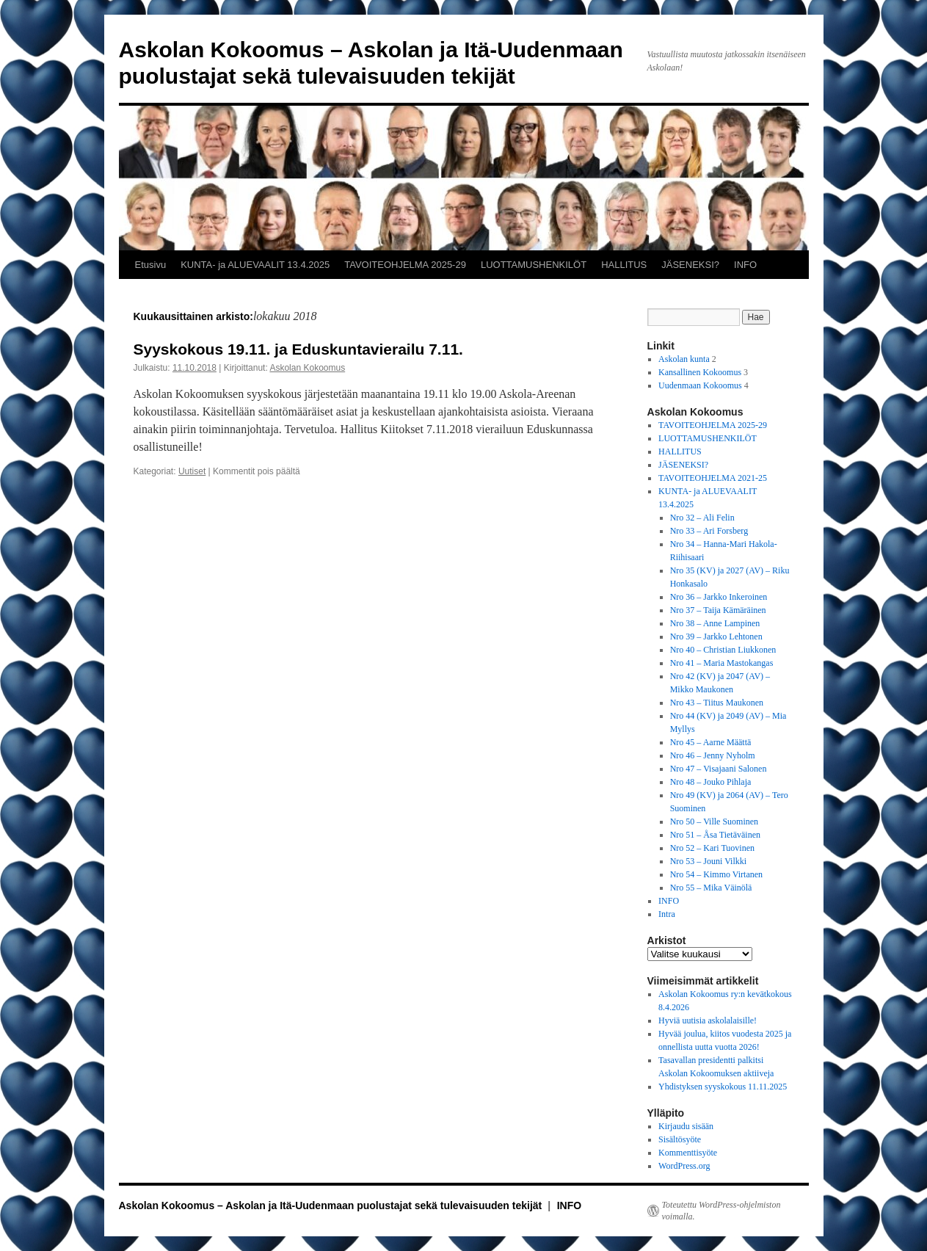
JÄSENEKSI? (690, 264)
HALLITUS (624, 264)
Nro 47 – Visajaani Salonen (718, 769)
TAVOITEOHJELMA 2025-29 (405, 264)
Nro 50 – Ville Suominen (714, 821)
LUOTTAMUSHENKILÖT (533, 264)
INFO (745, 264)
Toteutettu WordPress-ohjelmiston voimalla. (721, 1211)
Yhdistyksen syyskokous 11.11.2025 (722, 1086)
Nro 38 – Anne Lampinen (715, 623)
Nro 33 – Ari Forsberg (709, 531)
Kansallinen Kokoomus (699, 372)
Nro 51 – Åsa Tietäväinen (715, 835)
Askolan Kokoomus (307, 368)
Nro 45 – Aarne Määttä (711, 742)
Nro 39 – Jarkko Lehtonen (716, 636)
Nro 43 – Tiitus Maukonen (716, 702)
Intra (666, 914)
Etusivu (151, 264)
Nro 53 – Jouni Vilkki (708, 861)
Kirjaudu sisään (685, 1126)
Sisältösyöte (679, 1139)
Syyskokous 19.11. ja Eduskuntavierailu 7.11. (298, 349)
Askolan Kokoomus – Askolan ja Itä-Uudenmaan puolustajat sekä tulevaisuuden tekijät (332, 1205)
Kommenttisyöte (687, 1152)
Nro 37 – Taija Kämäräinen (718, 610)
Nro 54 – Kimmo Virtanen (716, 874)
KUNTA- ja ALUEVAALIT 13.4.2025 (255, 264)
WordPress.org (684, 1166)
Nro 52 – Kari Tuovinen (712, 848)
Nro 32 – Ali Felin (702, 517)
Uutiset (192, 471)
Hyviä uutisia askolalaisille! (707, 1020)
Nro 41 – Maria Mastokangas (722, 663)
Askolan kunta (684, 359)
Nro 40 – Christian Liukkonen (723, 650)
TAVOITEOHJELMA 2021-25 (712, 478)
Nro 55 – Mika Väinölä (711, 887)
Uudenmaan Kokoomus (700, 385)
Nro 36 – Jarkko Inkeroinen (719, 597)
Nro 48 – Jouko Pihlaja (711, 782)
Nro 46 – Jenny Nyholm (712, 755)
